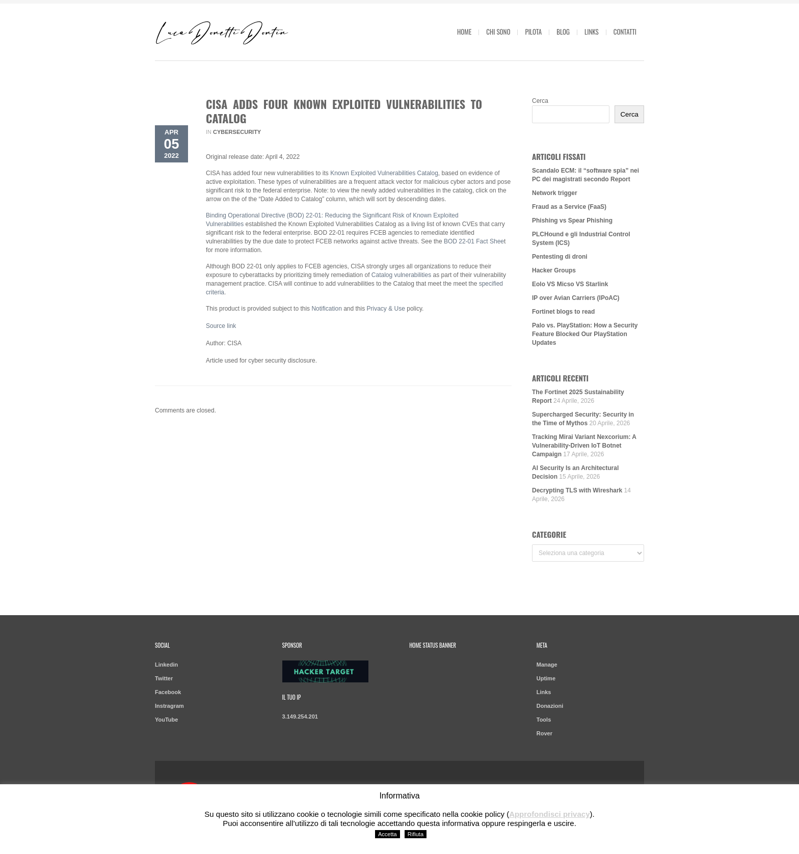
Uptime (546, 678)
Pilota (533, 31)
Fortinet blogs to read (563, 311)
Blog (563, 31)
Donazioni (550, 706)
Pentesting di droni (560, 256)
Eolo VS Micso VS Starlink (570, 284)
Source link (221, 325)
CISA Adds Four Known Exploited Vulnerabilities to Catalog (344, 111)
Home (464, 31)
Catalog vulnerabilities (401, 275)
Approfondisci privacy (549, 814)
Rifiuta (415, 834)
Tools (544, 720)
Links (591, 31)
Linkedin (166, 665)
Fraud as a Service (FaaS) (569, 206)
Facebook (168, 692)
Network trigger (554, 193)
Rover (544, 733)
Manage (547, 665)
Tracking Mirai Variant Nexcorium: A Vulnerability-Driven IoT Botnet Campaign (584, 445)
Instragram (169, 706)
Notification (326, 308)
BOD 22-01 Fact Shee (474, 241)
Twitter (164, 678)
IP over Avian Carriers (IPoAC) (576, 297)
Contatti (625, 31)
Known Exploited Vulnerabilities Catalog (384, 173)
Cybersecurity (237, 132)
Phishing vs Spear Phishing (572, 220)
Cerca (540, 100)
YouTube (166, 720)
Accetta (387, 834)
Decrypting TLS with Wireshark (577, 490)
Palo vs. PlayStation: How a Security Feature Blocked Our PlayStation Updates (584, 334)
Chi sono (498, 31)
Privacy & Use (386, 308)
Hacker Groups (554, 270)
